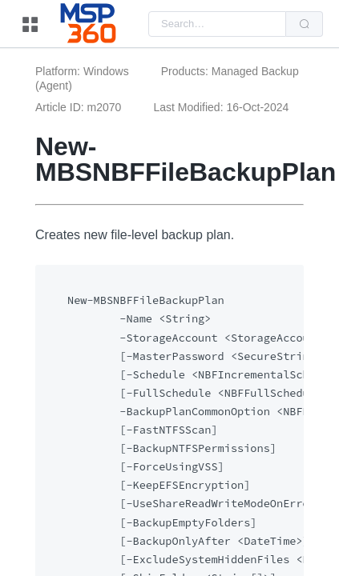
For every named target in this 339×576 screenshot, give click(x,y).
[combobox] (217, 24)
